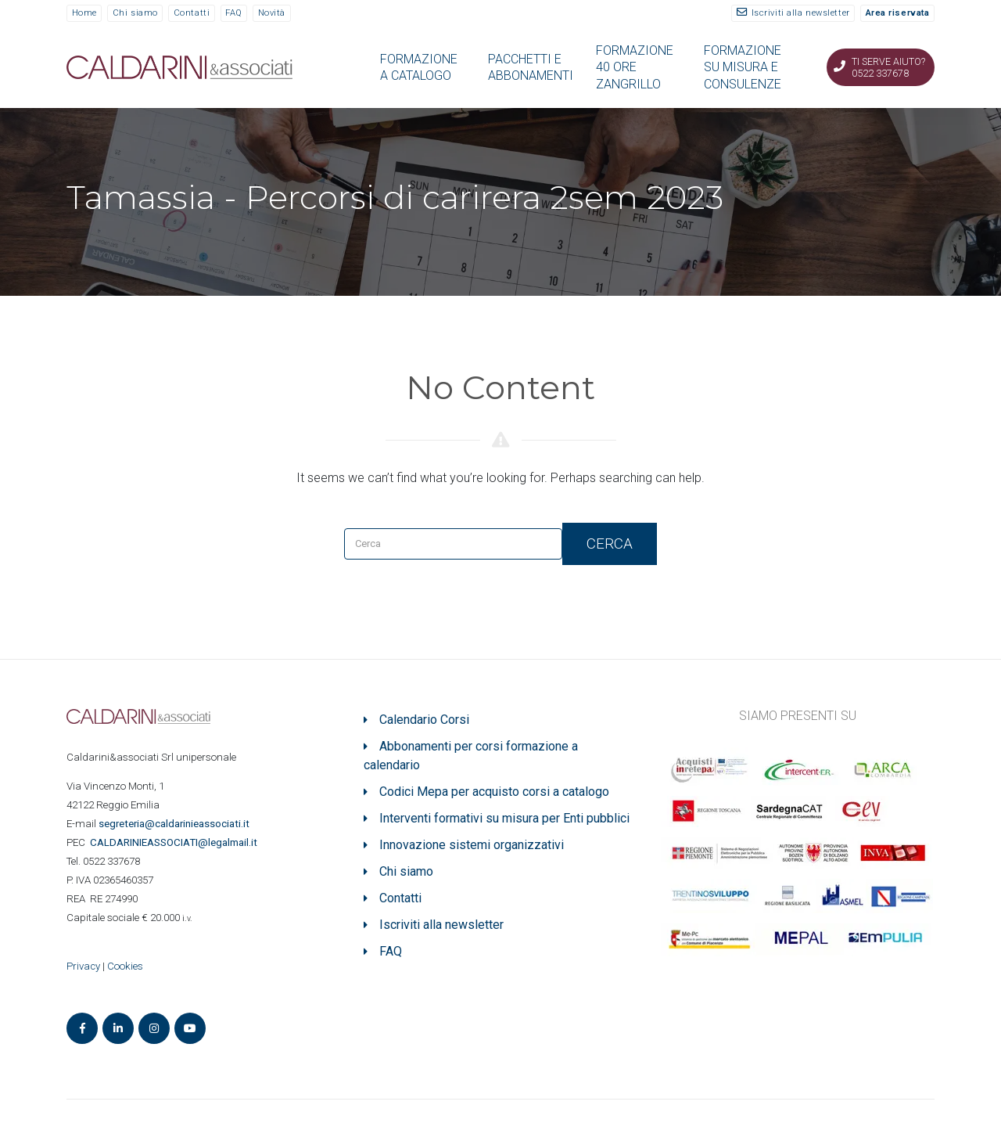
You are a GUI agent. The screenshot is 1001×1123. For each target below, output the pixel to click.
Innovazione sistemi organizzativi (471, 844)
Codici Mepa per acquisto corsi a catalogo (494, 791)
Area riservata (898, 13)
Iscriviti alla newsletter (801, 13)
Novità (271, 13)
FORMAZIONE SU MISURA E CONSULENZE (742, 67)
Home (84, 13)
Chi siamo (135, 13)
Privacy (83, 966)
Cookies (125, 966)
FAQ (233, 13)
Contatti (192, 13)
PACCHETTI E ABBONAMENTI (530, 67)
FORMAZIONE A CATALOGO (418, 67)
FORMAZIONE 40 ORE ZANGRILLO (634, 67)
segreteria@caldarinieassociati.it (175, 824)
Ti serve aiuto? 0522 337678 (888, 67)
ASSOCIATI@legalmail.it (176, 842)
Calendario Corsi (424, 719)
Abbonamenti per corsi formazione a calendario (471, 755)
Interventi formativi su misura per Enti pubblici (504, 818)
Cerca (610, 544)
